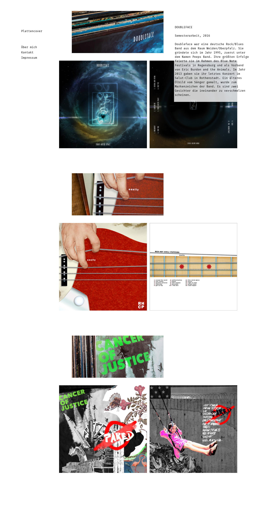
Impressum (29, 57)
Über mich (29, 47)
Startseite (22, 14)
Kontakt (27, 52)
